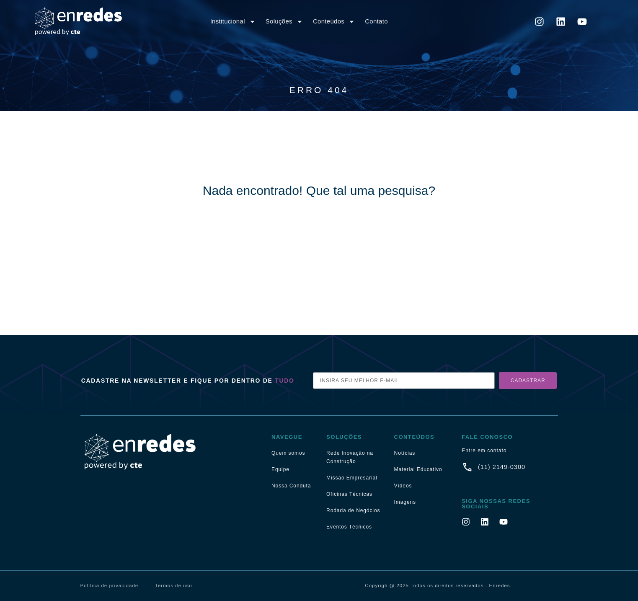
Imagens (405, 502)
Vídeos (403, 486)
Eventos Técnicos (349, 527)
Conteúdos (334, 21)
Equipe (280, 469)
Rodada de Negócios (353, 510)
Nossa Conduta (291, 486)
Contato (376, 21)
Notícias (405, 453)
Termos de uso (173, 585)
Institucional (233, 21)
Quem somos (288, 453)
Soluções (284, 21)
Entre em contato (484, 450)
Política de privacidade (109, 585)
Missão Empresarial (351, 478)
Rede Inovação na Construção (349, 457)
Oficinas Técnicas (349, 494)
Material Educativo (418, 469)
